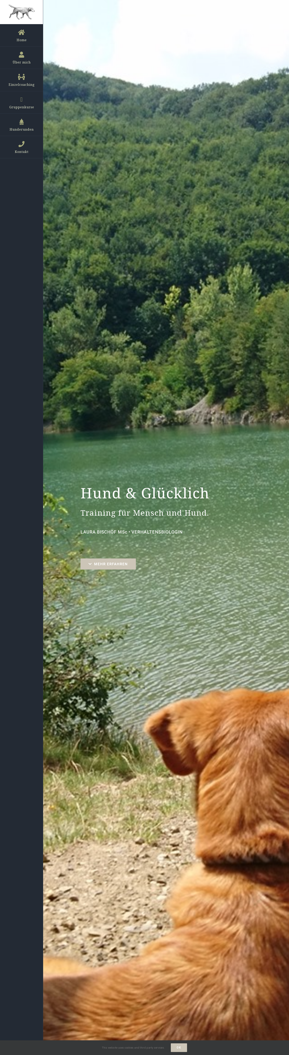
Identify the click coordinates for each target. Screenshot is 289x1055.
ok (179, 1047)
